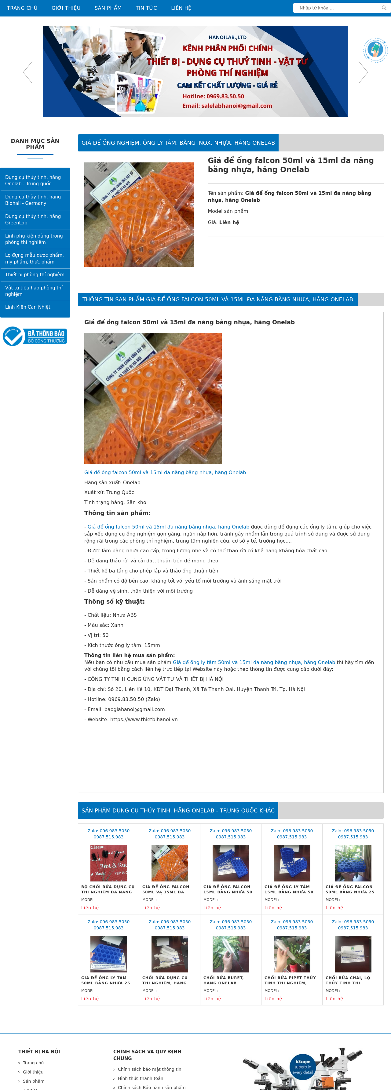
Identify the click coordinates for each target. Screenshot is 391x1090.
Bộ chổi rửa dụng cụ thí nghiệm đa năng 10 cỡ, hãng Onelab (108, 892)
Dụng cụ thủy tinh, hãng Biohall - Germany (33, 200)
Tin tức (146, 8)
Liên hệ (181, 8)
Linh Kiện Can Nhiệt (27, 307)
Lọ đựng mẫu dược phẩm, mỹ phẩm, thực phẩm (34, 258)
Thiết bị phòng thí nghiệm (34, 275)
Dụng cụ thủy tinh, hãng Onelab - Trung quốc (33, 181)
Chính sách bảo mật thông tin (149, 1069)
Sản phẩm (108, 8)
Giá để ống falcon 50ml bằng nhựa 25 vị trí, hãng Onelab (351, 892)
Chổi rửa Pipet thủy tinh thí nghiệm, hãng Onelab (290, 983)
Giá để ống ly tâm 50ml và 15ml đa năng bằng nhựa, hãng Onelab (254, 662)
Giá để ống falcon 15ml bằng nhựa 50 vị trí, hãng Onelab (228, 892)
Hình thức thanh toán (140, 1078)
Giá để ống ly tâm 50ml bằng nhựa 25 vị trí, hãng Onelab (106, 983)
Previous (27, 72)
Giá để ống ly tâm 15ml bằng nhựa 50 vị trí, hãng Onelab (290, 892)
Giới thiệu (66, 8)
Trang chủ (22, 8)
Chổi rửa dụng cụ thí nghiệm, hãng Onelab (165, 983)
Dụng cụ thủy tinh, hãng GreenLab (33, 220)
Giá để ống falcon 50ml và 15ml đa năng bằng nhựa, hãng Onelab (165, 472)
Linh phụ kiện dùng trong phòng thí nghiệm (34, 239)
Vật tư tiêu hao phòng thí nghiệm (34, 291)
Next (363, 72)
